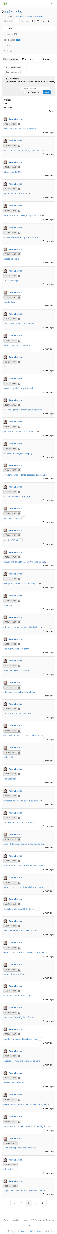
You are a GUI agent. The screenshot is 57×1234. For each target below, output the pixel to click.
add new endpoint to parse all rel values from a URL (27, 627)
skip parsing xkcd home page (17, 496)
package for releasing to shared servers (22, 1061)
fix (5, 366)
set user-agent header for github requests (23, 409)
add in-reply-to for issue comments (20, 323)
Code (8, 28)
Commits (11, 59)
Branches (28, 59)
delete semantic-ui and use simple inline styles (25, 1104)
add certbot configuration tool (17, 713)
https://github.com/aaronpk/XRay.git (29, 16)
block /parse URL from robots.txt (18, 670)
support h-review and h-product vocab (21, 800)
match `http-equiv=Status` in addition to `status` (25, 844)
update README (11, 540)
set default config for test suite (18, 995)
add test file (9, 1169)
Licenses (24, 1231)
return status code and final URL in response (24, 952)
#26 (11, 757)
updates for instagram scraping (18, 453)
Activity (8, 51)
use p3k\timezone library (15, 974)
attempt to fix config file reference (19, 1017)
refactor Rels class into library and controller (24, 150)
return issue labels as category (18, 345)
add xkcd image (11, 280)
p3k (9, 11)
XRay (19, 11)
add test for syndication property (19, 822)
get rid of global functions (15, 193)
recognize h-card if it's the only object (21, 583)
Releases (12, 39)
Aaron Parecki (15, 119)
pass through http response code (19, 388)
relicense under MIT (13, 172)
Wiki (7, 45)
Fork (40, 21)
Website (39, 1231)
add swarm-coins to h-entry (16, 648)
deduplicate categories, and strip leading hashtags (27, 561)
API (31, 1231)
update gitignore (11, 259)
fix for (6, 757)
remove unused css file (14, 1082)
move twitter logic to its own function (21, 930)
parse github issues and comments (20, 431)
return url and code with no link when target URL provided (30, 887)
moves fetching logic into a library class (21, 128)
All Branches (34, 92)
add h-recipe (9, 778)
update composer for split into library (21, 237)
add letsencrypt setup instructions (19, 692)
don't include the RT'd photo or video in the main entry (29, 735)
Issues (10, 34)
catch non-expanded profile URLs (19, 1147)
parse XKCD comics (12, 518)
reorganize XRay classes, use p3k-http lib (22, 215)
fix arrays (8, 605)
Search (46, 92)
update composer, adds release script (21, 1039)
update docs (9, 302)
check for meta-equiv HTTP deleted (20, 909)
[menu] (11, 1231)
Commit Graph (11, 72)
